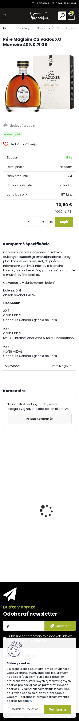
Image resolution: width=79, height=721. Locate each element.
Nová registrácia (66, 3)
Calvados (43, 28)
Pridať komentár (39, 419)
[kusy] (36, 221)
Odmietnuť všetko (25, 709)
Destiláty (23, 28)
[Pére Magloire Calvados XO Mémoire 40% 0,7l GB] (39, 84)
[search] (62, 16)
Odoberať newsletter (30, 613)
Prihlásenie (42, 3)
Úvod (6, 28)
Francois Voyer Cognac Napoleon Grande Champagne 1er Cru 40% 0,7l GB (39, 533)
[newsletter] (60, 625)
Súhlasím (57, 709)
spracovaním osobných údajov (49, 636)
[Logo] (39, 15)
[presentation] (5, 503)
